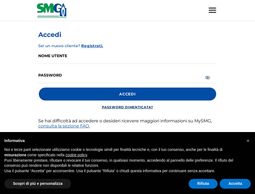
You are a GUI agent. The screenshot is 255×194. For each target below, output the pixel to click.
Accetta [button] (235, 183)
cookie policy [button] (76, 155)
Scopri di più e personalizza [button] (38, 183)
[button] (248, 140)
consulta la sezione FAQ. (64, 126)
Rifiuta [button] (203, 183)
